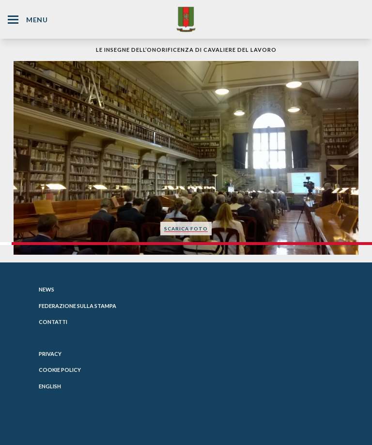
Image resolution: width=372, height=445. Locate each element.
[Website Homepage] (186, 19)
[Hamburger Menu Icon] (13, 19)
